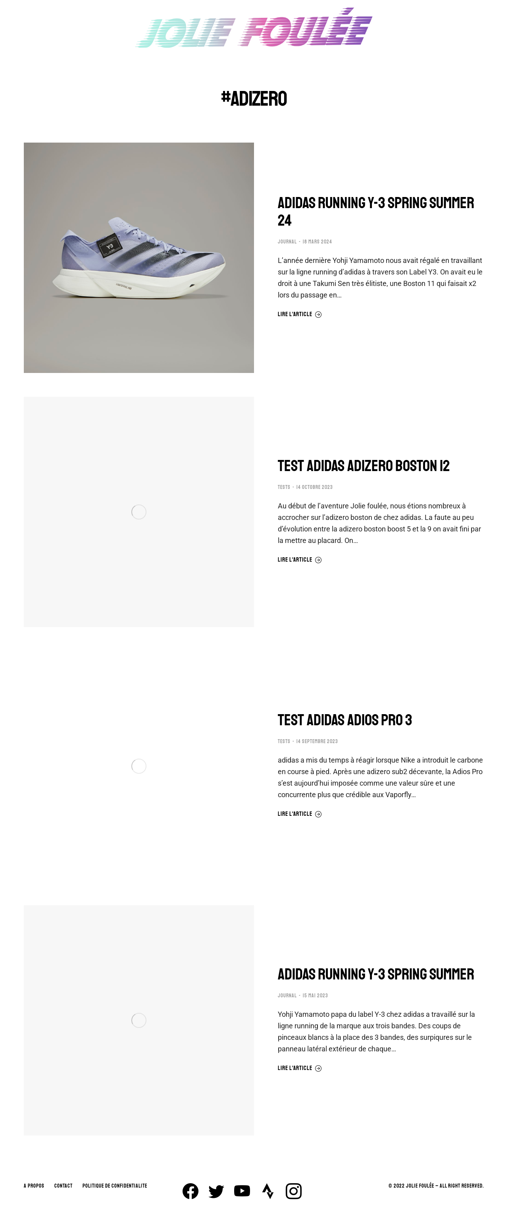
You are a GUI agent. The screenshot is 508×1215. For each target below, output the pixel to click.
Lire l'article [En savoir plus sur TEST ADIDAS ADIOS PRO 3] (300, 814)
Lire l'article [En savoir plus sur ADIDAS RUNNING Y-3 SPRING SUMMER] (300, 1068)
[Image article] (139, 258)
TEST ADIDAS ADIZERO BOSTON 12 (364, 466)
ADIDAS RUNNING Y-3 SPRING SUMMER (376, 974)
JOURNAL (287, 242)
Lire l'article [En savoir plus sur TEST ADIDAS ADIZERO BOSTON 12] (300, 560)
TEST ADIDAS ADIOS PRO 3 (345, 720)
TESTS (284, 487)
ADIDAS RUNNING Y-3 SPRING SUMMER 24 (376, 211)
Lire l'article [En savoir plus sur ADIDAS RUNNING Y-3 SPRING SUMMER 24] (300, 314)
